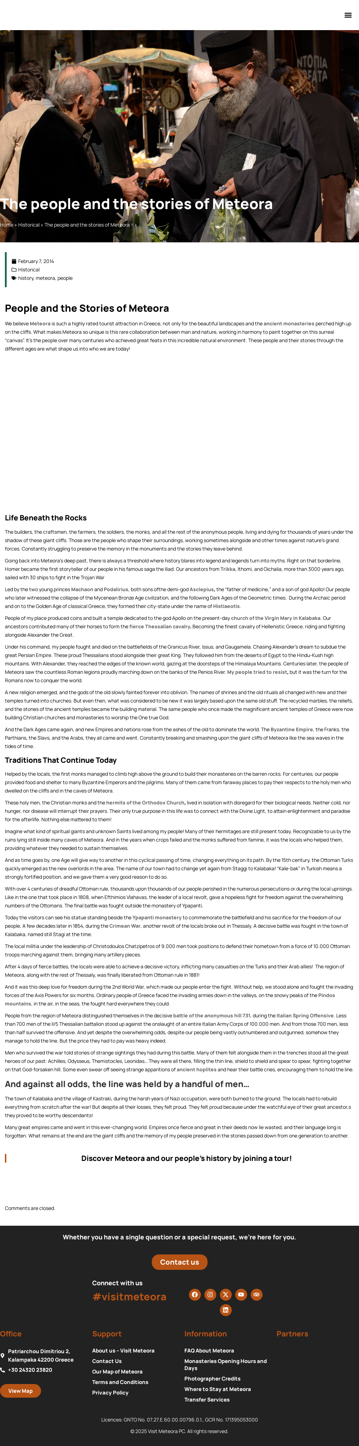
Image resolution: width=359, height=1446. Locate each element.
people (65, 278)
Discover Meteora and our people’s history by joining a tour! (187, 1158)
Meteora (40, 323)
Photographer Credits (212, 1378)
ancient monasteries (289, 323)
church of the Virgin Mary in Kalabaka (275, 618)
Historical (29, 224)
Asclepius (202, 589)
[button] (348, 15)
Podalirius (116, 589)
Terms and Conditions (120, 1382)
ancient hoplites (197, 1069)
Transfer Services (207, 1399)
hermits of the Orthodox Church (145, 802)
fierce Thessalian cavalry (159, 626)
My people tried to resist (257, 672)
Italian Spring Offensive (305, 1015)
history (25, 278)
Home (6, 224)
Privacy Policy (110, 1392)
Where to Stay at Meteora (217, 1389)
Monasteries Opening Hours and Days (225, 1365)
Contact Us (107, 1361)
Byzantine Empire (292, 729)
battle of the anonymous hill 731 (211, 1015)
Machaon (82, 589)
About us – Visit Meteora (123, 1350)
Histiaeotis (226, 606)
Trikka (228, 569)
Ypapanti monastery (157, 917)
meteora (45, 278)
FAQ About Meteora (209, 1350)
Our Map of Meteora (117, 1371)
